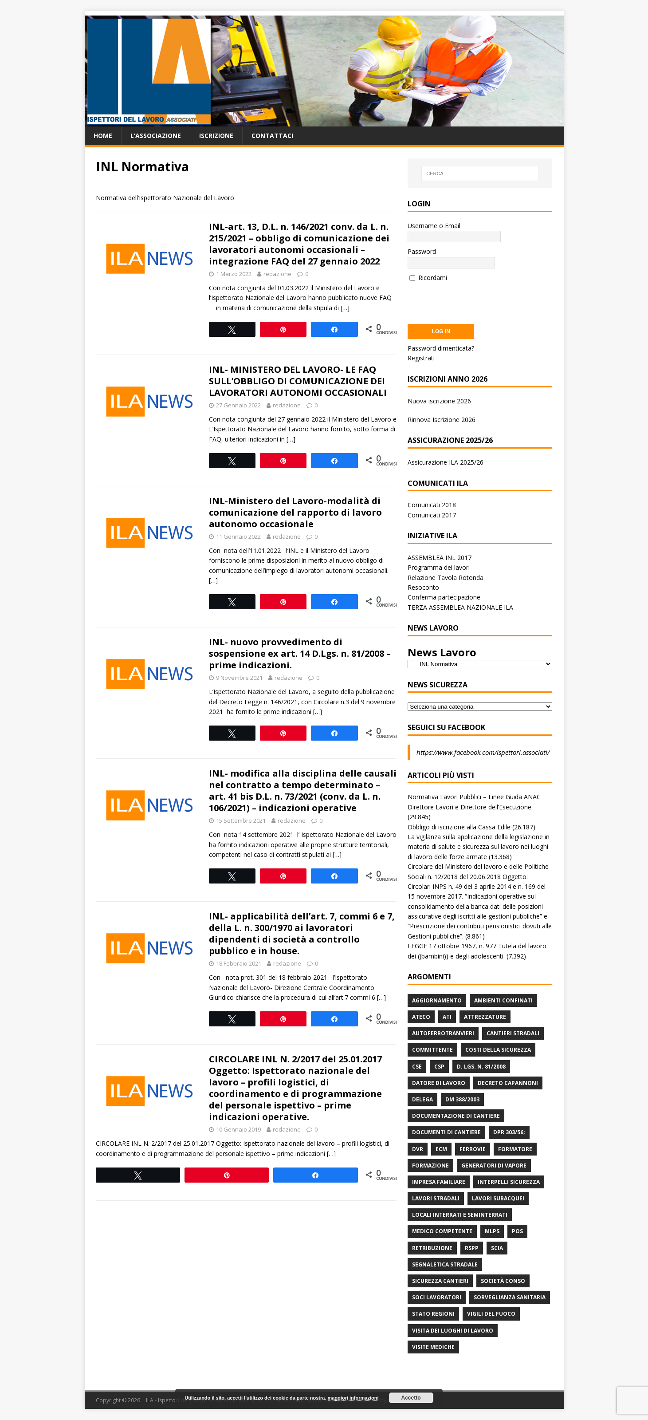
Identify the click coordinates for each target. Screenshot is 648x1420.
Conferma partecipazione (444, 597)
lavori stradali (435, 1198)
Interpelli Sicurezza (509, 1182)
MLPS (492, 1231)
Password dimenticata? (441, 348)
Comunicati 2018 (432, 505)
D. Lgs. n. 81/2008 (481, 1066)
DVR (417, 1149)
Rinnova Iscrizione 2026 (441, 419)
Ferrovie (472, 1149)
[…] (345, 308)
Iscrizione (216, 135)
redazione (277, 274)
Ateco (421, 1017)
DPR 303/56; (509, 1132)
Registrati (421, 358)
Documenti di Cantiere (446, 1132)
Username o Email (434, 225)
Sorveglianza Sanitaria (510, 1297)
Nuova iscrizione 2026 (439, 401)
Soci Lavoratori (436, 1297)
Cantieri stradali (513, 1033)
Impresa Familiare (438, 1182)
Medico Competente (442, 1231)
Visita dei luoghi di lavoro (452, 1330)
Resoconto (423, 587)
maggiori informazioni (353, 1397)
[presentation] (475, 300)
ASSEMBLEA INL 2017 (439, 557)
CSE (417, 1066)
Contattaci (272, 135)
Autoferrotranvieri (443, 1033)
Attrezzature (485, 1017)
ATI (447, 1017)
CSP (439, 1066)
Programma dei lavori (439, 567)
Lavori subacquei (498, 1198)
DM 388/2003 (462, 1099)
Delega (422, 1099)
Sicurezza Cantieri (440, 1281)
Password (422, 251)
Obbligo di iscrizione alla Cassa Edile (459, 827)
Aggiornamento (437, 1000)
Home (103, 135)
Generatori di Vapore (493, 1165)
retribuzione (432, 1248)
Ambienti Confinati (503, 1000)
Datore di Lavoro (438, 1083)
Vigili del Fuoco (491, 1313)
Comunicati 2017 (432, 515)
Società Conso (503, 1281)
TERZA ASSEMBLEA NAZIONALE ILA (460, 607)
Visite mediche (433, 1347)
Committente (432, 1049)
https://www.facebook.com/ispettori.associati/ (483, 752)
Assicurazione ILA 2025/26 (445, 462)
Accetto (411, 1398)
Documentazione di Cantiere (456, 1116)
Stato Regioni (433, 1313)
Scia (497, 1248)
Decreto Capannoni (508, 1083)
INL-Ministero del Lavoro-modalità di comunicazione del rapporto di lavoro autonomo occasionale (295, 512)
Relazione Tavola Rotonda (445, 577)
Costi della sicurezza (498, 1049)
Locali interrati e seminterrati (459, 1215)
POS (517, 1231)
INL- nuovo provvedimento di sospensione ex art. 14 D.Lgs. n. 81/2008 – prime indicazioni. (300, 653)
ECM (441, 1149)
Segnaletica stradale (445, 1264)
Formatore (515, 1149)
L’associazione (155, 135)
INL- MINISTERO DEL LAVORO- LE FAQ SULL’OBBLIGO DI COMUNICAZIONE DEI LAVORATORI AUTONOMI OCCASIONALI (298, 380)
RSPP (472, 1248)
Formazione (430, 1165)
